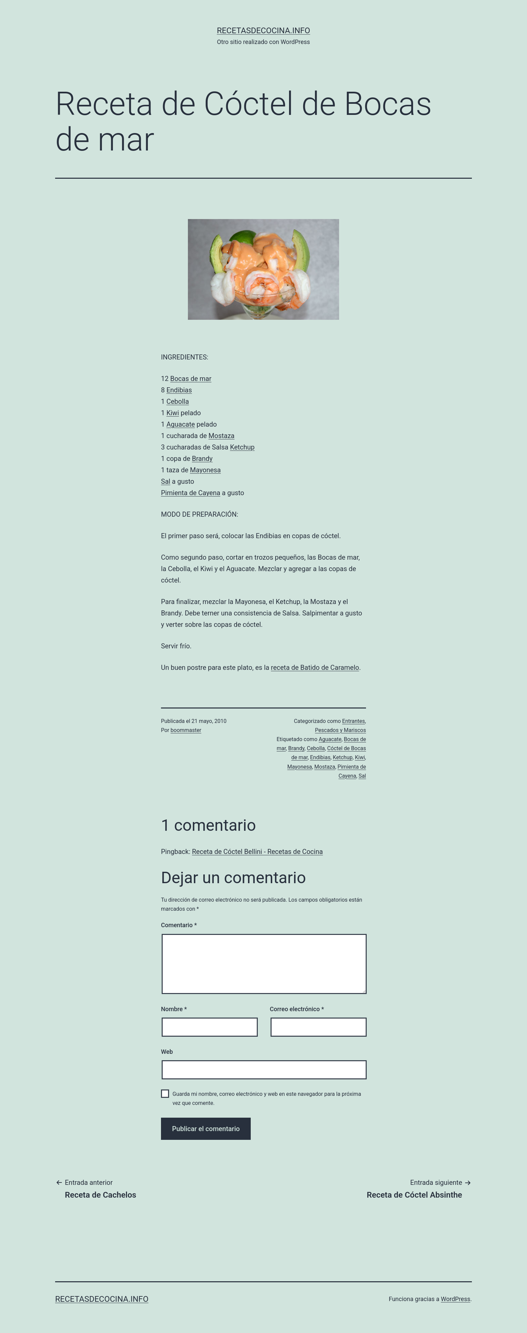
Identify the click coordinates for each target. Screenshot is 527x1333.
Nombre (174, 1009)
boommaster (186, 730)
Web (167, 1051)
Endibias (179, 390)
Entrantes (353, 721)
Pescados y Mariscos (340, 730)
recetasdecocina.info (263, 30)
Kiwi (172, 413)
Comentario (179, 925)
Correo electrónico (297, 1009)
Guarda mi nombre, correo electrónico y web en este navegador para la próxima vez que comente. (266, 1098)
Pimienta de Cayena (190, 493)
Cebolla (177, 401)
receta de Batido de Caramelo (315, 667)
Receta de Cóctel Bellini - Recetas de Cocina (257, 852)
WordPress (455, 1298)
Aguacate (180, 424)
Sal (165, 481)
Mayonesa (205, 470)
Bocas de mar (190, 379)
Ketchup (242, 447)
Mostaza (221, 436)
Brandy (202, 459)
